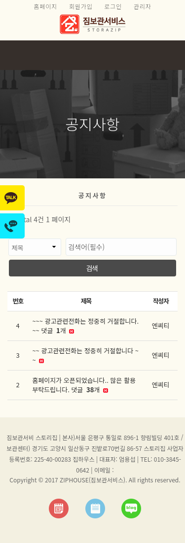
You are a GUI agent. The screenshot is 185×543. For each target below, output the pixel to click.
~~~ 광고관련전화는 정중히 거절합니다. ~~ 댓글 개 (85, 326)
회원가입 (81, 6)
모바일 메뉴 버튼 (173, 55)
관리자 (142, 6)
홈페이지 (45, 6)
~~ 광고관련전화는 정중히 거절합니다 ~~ (85, 355)
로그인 (113, 6)
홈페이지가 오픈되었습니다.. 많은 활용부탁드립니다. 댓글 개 (84, 385)
